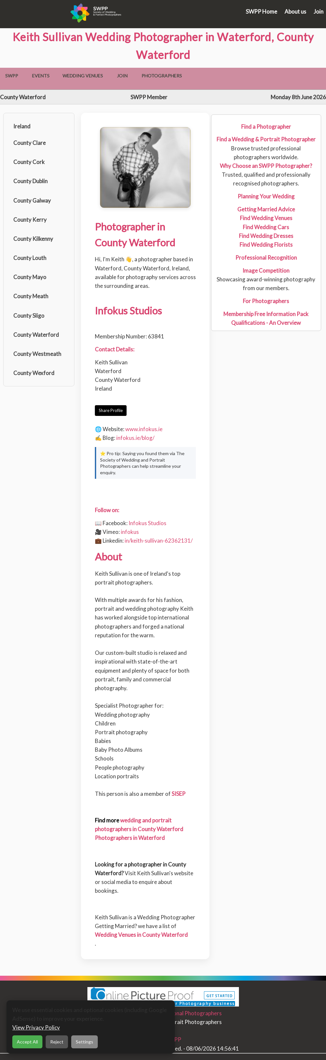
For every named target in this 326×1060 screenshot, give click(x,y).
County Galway (32, 200)
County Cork (29, 162)
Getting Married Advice (266, 209)
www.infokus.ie (144, 429)
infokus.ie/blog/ (135, 437)
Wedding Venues (82, 75)
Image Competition (265, 270)
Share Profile (111, 410)
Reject (56, 1041)
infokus (130, 531)
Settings (84, 1041)
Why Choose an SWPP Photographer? (266, 165)
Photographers (161, 75)
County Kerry (30, 219)
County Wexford (33, 373)
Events (41, 75)
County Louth (29, 257)
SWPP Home (261, 11)
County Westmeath (37, 353)
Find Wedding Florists (266, 244)
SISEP (178, 793)
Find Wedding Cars (266, 227)
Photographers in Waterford (130, 837)
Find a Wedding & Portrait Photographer (266, 139)
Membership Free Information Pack (266, 314)
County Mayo (29, 277)
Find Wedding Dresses (266, 235)
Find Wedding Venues (266, 218)
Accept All (27, 1041)
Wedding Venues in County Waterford (141, 934)
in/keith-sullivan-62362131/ (159, 540)
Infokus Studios (147, 523)
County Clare (29, 142)
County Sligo (28, 315)
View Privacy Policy (36, 1027)
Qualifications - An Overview (266, 322)
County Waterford (36, 334)
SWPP (11, 75)
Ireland (21, 126)
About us (295, 11)
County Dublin (30, 181)
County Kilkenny (33, 238)
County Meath (30, 296)
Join (318, 11)
